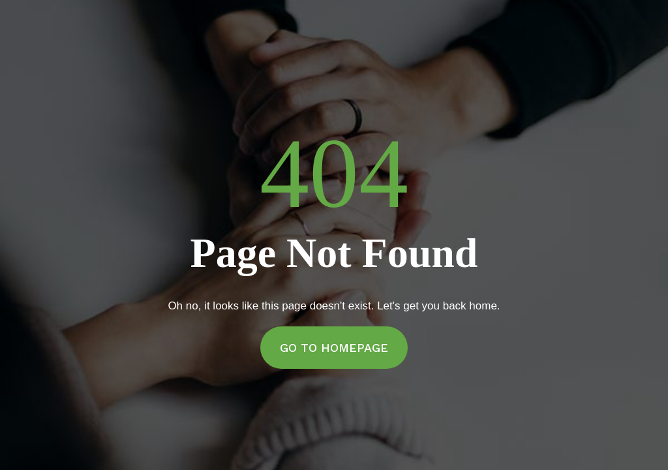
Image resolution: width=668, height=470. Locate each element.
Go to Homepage (334, 347)
